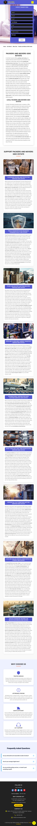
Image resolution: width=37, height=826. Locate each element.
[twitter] (18, 790)
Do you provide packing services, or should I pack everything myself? (15, 768)
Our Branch (9, 46)
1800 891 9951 (22, 793)
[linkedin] (21, 790)
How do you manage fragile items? (11, 761)
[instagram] (15, 790)
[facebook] (13, 790)
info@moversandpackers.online (18, 817)
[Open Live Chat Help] (34, 823)
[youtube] (24, 790)
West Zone (15, 46)
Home (4, 46)
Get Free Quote (18, 805)
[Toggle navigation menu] (32, 2)
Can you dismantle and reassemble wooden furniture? (16, 755)
